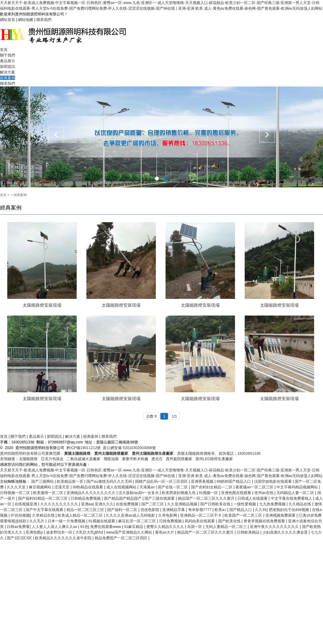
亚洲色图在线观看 (236, 493)
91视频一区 (209, 493)
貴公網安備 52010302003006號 (129, 448)
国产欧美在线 (230, 521)
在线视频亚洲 (26, 504)
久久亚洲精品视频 (182, 504)
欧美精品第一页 (70, 481)
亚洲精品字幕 (174, 510)
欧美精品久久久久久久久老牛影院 (64, 538)
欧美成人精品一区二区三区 (81, 515)
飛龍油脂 (111, 459)
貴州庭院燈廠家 (179, 459)
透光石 (157, 459)
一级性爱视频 (245, 504)
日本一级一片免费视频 (67, 521)
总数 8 (151, 416)
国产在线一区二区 (173, 487)
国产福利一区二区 (122, 510)
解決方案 (7, 72)
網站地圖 (25, 20)
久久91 (261, 510)
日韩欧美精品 (249, 532)
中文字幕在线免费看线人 (292, 498)
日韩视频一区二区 (15, 493)
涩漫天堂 (62, 487)
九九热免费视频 (273, 504)
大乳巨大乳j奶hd (89, 532)
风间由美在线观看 (200, 521)
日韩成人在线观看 (253, 498)
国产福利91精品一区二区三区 (43, 498)
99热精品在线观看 (88, 487)
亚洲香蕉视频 (203, 481)
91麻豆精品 (134, 526)
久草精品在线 (44, 515)
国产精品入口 (241, 510)
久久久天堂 (17, 487)
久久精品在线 (300, 504)
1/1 (174, 416)
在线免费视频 (127, 504)
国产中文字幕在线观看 (45, 510)
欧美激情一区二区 (48, 493)
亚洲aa (87, 504)
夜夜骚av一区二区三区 (255, 487)
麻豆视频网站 (40, 487)
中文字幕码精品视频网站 (297, 487)
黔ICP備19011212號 (83, 448)
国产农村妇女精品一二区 (212, 487)
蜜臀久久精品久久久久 (165, 526)
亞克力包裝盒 (52, 459)
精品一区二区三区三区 (85, 510)
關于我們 (7, 55)
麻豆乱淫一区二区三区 (137, 521)
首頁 (4, 49)
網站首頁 (7, 20)
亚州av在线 (264, 493)
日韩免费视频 (171, 521)
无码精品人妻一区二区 (295, 493)
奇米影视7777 (200, 510)
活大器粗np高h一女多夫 (139, 493)
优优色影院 (150, 510)
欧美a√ (221, 510)
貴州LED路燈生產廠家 (214, 459)
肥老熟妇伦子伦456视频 (289, 510)
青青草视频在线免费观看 (265, 521)
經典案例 (7, 78)
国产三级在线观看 (160, 498)
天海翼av (147, 487)
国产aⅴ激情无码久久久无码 (109, 481)
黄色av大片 (165, 532)
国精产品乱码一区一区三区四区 (162, 481)
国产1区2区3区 (20, 538)
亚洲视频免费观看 (281, 515)
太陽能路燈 (28, 459)
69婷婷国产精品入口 (234, 481)
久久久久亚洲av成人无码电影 (131, 515)
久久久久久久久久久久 (59, 504)
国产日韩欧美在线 (215, 504)
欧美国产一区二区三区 (243, 515)
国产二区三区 (153, 504)
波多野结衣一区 (59, 532)
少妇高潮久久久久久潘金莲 (285, 532)
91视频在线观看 (102, 521)
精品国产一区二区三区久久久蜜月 (207, 498)
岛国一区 (195, 526)
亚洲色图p (35, 532)
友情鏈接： (9, 459)
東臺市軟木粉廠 (135, 459)
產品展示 (7, 61)
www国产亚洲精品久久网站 (129, 532)
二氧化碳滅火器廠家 (83, 459)
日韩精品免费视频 (86, 498)
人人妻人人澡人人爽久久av (55, 526)
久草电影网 (168, 515)
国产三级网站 (43, 481)
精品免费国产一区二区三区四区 (122, 538)
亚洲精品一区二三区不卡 (201, 515)
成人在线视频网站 (122, 487)
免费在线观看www (106, 526)
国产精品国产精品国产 (123, 498)
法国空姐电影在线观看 (273, 481)
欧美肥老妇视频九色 (179, 493)
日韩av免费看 (18, 526)
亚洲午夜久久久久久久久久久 (275, 526)
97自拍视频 (20, 515)
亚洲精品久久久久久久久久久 (91, 493)
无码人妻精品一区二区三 (226, 526)
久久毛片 (37, 521)
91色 (84, 526)
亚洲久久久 (104, 504)
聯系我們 (43, 20)
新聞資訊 (7, 66)
